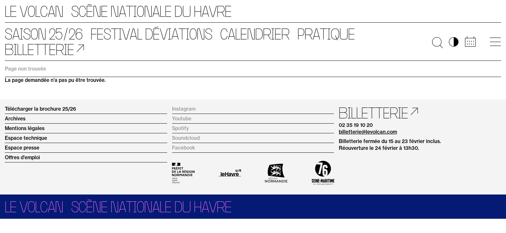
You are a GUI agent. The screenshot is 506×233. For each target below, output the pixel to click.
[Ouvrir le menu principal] (495, 41)
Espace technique (26, 138)
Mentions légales (25, 128)
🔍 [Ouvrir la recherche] (437, 41)
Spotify (180, 128)
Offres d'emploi (22, 157)
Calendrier (254, 34)
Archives (15, 119)
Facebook (183, 148)
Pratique (326, 34)
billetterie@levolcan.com (368, 132)
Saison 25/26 (44, 34)
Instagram (184, 109)
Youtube (181, 119)
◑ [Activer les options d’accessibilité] (454, 41)
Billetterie (39, 49)
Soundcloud (186, 138)
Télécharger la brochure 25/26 (40, 109)
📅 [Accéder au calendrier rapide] (470, 41)
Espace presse (22, 148)
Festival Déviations (151, 34)
